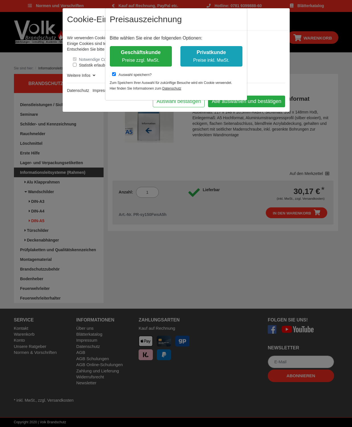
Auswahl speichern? (132, 74)
